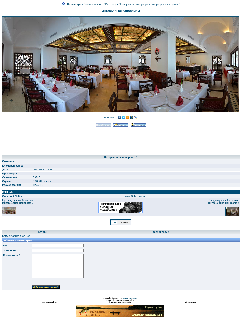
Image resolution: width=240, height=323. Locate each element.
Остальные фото (93, 4)
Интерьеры (111, 4)
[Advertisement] (121, 140)
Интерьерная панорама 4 (223, 203)
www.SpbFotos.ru (135, 196)
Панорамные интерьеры (134, 4)
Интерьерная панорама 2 (17, 203)
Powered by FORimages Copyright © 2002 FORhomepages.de (120, 301)
